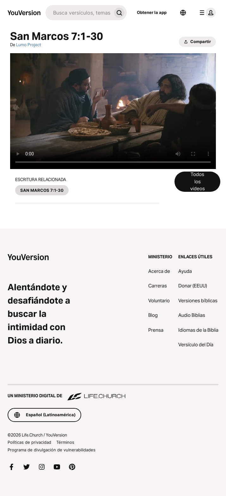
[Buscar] (79, 13)
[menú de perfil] (206, 12)
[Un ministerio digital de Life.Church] (113, 392)
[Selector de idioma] (183, 12)
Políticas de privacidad (29, 442)
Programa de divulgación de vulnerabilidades (51, 449)
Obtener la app (152, 12)
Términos (65, 442)
